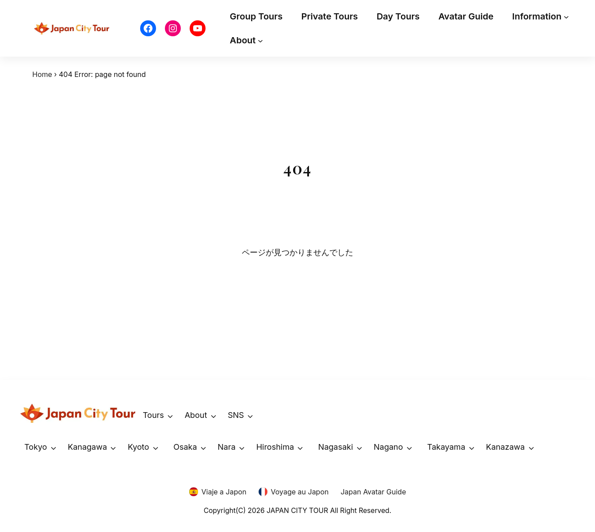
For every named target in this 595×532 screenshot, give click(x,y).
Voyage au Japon (300, 491)
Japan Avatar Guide (373, 491)
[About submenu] (260, 40)
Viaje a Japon (224, 491)
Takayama (446, 447)
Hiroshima (275, 447)
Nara (226, 447)
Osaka (185, 447)
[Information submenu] (566, 16)
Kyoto (138, 447)
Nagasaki (335, 447)
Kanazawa (505, 447)
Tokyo (35, 447)
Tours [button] (153, 415)
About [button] (196, 415)
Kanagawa (87, 447)
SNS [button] (236, 415)
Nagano (388, 447)
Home (42, 74)
